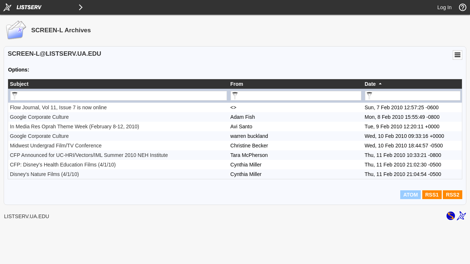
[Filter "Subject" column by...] (118, 95)
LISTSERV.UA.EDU (26, 216)
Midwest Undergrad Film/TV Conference (56, 145)
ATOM (410, 195)
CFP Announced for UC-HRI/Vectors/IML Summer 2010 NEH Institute (89, 155)
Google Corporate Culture (39, 117)
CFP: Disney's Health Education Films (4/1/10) (63, 165)
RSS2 (452, 195)
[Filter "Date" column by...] (412, 95)
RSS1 (432, 195)
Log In (444, 7)
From (236, 84)
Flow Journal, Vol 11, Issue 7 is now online (58, 107)
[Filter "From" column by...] (296, 95)
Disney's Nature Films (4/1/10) (44, 174)
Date (370, 84)
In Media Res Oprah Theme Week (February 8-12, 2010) (74, 126)
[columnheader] (118, 84)
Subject (19, 84)
